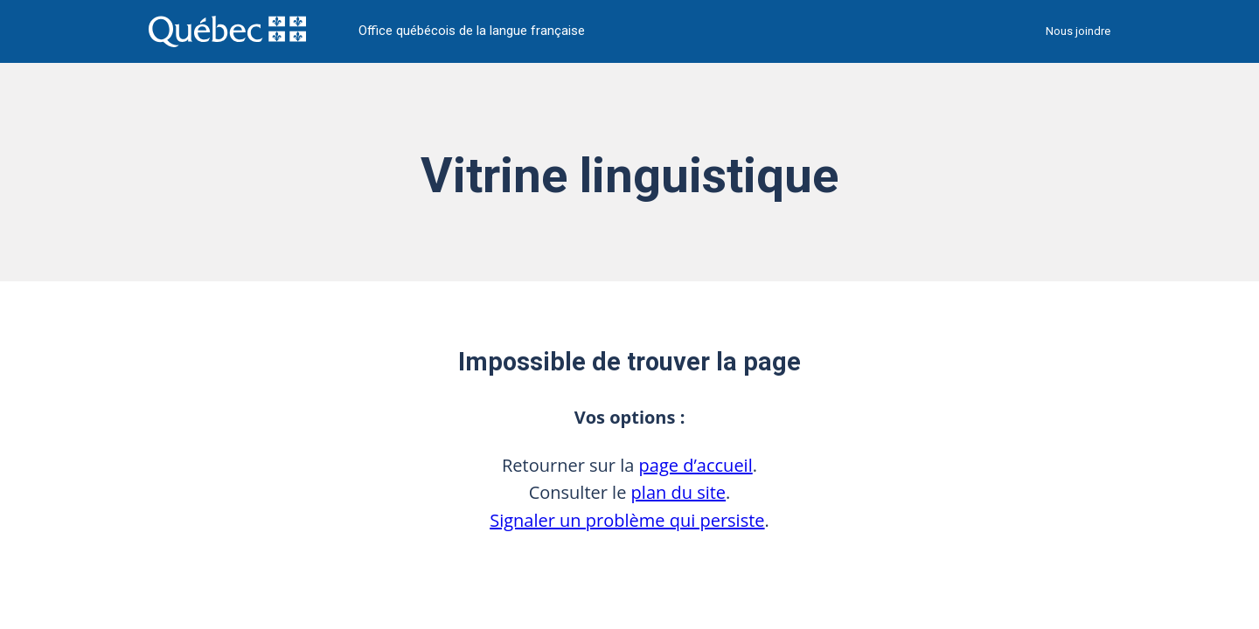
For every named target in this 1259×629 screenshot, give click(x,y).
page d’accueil (696, 465)
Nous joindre (1078, 31)
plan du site (679, 492)
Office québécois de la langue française (471, 31)
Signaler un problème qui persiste (627, 520)
